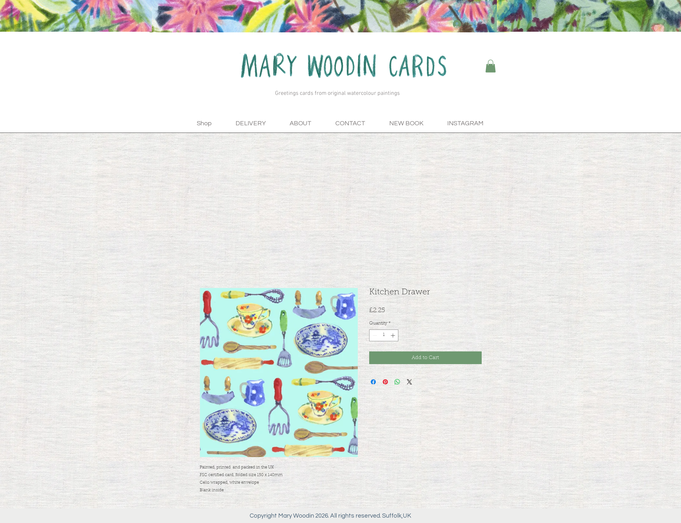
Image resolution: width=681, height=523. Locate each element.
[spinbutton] (383, 335)
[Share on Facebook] (373, 382)
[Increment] (393, 335)
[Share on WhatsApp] (397, 382)
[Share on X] (409, 382)
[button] (490, 66)
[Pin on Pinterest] (385, 382)
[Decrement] (374, 335)
